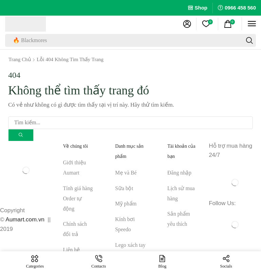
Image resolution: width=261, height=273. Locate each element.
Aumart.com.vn (24, 220)
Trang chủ (19, 59)
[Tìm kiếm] (249, 40)
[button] (187, 24)
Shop (201, 8)
